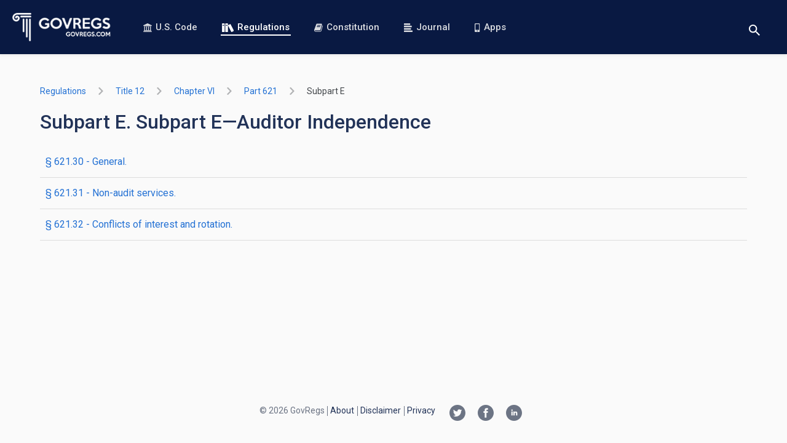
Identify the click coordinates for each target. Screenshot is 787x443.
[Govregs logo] (61, 27)
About (342, 410)
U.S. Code (170, 27)
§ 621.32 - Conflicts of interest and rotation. (138, 224)
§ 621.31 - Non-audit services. (110, 193)
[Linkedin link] (514, 414)
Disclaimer (380, 410)
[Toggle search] (754, 27)
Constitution (346, 27)
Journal (427, 27)
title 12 (130, 91)
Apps (490, 27)
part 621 (260, 91)
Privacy (421, 410)
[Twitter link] (457, 414)
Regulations (256, 27)
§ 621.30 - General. (86, 161)
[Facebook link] (486, 414)
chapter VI (194, 91)
